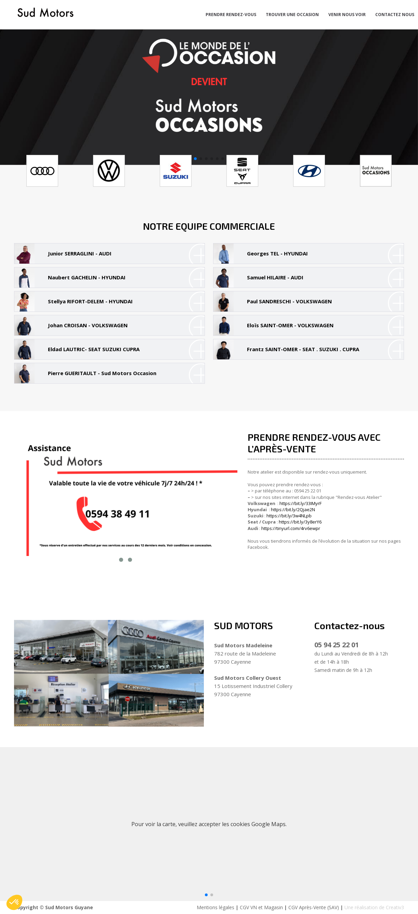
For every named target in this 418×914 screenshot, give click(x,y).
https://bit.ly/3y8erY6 (300, 522)
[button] (195, 158)
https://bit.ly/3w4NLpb (289, 516)
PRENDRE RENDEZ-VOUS (231, 14)
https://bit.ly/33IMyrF (300, 503)
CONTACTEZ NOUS (394, 14)
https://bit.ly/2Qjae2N (293, 509)
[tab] (109, 253)
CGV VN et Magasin (261, 907)
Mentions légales (215, 907)
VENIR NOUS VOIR (347, 14)
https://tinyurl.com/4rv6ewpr (290, 528)
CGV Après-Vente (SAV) (313, 907)
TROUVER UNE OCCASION (292, 14)
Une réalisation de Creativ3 (374, 907)
